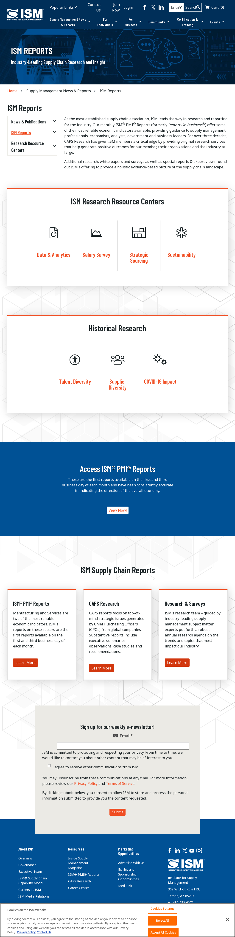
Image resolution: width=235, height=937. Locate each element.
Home (12, 90)
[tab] (70, 22)
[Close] (228, 920)
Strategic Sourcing (138, 257)
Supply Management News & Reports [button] (70, 22)
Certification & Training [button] (190, 22)
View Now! (118, 510)
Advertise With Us (131, 863)
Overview (25, 858)
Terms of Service (120, 783)
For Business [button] (132, 22)
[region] (117, 920)
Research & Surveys (185, 603)
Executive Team (30, 871)
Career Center (78, 888)
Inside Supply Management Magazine (78, 863)
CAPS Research (104, 603)
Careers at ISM (29, 889)
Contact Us (94, 7)
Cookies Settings (162, 909)
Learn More (25, 662)
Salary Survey (96, 254)
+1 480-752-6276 (180, 902)
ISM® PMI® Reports (31, 603)
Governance (27, 865)
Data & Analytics (53, 254)
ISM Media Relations (33, 896)
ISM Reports (21, 132)
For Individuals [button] (107, 22)
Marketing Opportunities (128, 851)
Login (128, 7)
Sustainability (182, 254)
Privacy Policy (86, 783)
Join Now (116, 7)
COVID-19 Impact (160, 381)
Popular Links (62, 7)
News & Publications (28, 121)
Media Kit (125, 886)
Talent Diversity (75, 381)
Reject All (162, 920)
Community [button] (158, 22)
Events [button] (217, 22)
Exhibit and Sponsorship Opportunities (128, 874)
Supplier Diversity (117, 384)
